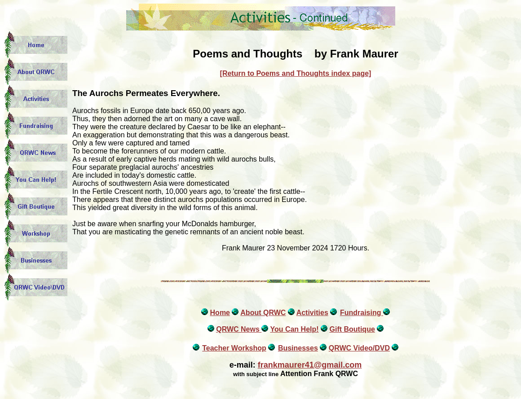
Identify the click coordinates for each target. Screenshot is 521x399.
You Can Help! (294, 329)
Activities (312, 312)
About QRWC (263, 312)
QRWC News (238, 329)
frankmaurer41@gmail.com (310, 364)
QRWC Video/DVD (359, 348)
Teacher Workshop (234, 348)
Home (220, 312)
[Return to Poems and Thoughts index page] (295, 73)
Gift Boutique (352, 329)
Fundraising (361, 312)
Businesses (298, 348)
